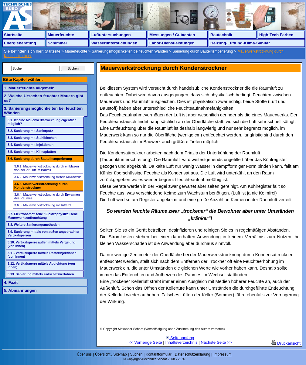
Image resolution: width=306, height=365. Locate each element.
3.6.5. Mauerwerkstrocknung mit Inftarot (42, 205)
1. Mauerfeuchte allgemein (29, 88)
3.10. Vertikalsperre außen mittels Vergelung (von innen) (41, 244)
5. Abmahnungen (20, 290)
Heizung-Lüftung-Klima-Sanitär (240, 43)
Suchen (136, 354)
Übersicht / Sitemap (111, 354)
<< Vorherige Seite (145, 342)
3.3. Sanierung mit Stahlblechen (32, 137)
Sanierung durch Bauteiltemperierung (202, 51)
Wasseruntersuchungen (114, 43)
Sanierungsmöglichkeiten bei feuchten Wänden (130, 51)
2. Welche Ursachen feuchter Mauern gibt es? (43, 98)
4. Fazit (11, 282)
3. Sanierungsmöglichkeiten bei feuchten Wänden (43, 110)
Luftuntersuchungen (111, 35)
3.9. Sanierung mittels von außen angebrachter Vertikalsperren (44, 233)
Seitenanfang (180, 338)
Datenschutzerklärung (192, 354)
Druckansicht (286, 343)
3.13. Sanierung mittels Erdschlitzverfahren (41, 274)
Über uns (84, 354)
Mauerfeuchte (61, 35)
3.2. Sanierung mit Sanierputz (30, 131)
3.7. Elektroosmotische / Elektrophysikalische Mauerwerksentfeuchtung (43, 215)
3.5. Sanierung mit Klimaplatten (32, 151)
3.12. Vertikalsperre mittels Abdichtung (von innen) (41, 265)
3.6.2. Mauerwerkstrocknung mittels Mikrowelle (48, 177)
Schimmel (57, 43)
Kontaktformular (159, 354)
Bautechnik (221, 35)
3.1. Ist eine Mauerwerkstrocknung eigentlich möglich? (42, 122)
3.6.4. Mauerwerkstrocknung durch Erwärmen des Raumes (47, 196)
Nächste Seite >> (216, 342)
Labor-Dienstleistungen (172, 43)
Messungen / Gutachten (172, 35)
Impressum (222, 354)
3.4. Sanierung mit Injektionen (30, 144)
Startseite (13, 35)
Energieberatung (20, 43)
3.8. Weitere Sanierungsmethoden (33, 224)
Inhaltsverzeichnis (181, 342)
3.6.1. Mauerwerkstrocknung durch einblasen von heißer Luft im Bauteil (46, 168)
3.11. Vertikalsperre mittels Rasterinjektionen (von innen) (42, 254)
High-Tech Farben (276, 35)
